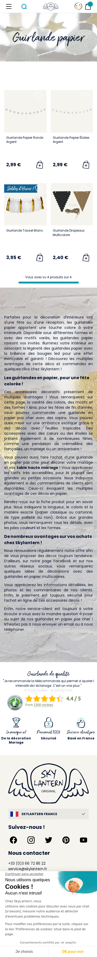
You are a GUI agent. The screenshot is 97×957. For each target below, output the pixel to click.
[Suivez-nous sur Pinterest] (66, 840)
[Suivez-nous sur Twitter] (48, 840)
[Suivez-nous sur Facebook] (13, 840)
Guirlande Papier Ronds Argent (24, 139)
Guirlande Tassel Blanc (24, 230)
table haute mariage (37, 467)
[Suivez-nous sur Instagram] (31, 840)
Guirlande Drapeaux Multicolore (69, 232)
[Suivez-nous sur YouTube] (83, 840)
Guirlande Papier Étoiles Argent (71, 139)
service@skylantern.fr (27, 868)
